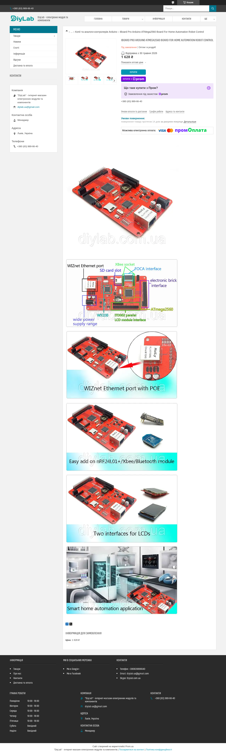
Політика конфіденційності (159, 749)
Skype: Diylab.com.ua (130, 678)
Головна (98, 18)
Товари (125, 18)
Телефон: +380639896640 (132, 669)
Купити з (133, 79)
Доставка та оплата (23, 65)
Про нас (17, 673)
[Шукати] (212, 8)
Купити (133, 72)
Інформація (159, 18)
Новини (17, 41)
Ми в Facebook (74, 673)
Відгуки (17, 59)
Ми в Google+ (73, 669)
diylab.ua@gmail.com (28, 107)
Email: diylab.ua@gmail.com (134, 673)
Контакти (186, 18)
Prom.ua (129, 746)
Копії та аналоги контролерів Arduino (96, 31)
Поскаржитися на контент (131, 749)
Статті (16, 47)
